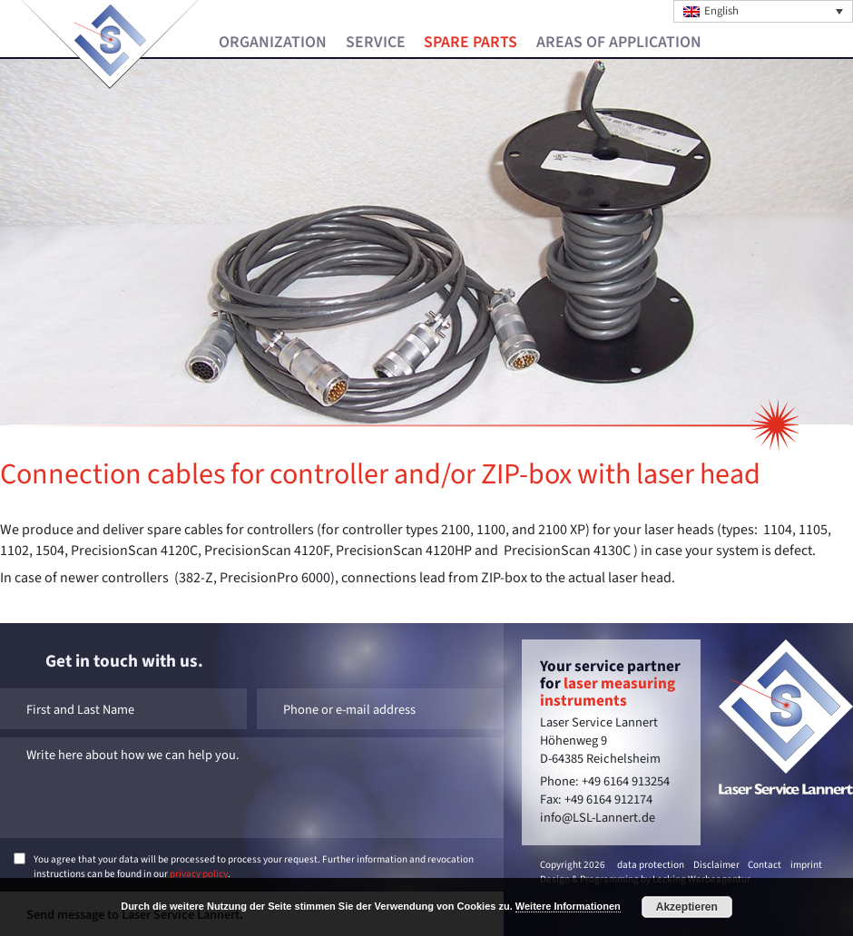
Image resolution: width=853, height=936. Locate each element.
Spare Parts (470, 43)
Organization (273, 43)
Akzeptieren (687, 907)
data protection (650, 865)
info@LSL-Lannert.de (597, 817)
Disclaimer (716, 865)
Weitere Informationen (568, 906)
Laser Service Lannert (110, 40)
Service (376, 43)
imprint (806, 865)
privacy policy (199, 874)
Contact (764, 865)
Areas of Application (618, 43)
